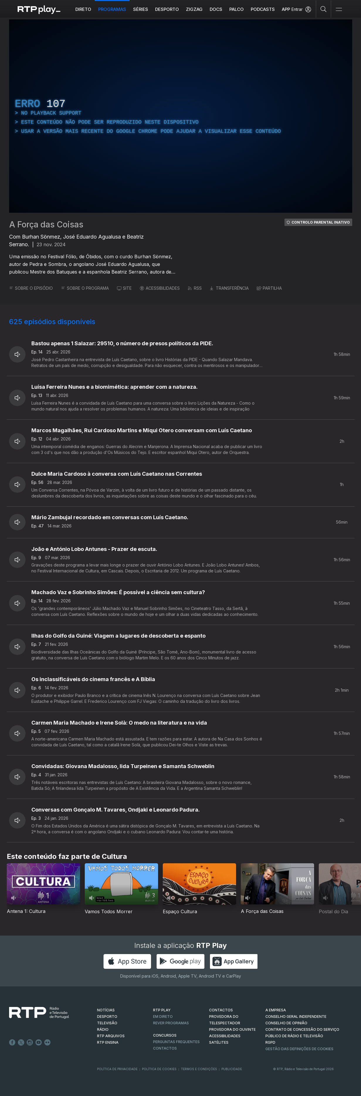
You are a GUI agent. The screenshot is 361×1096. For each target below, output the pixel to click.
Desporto (167, 9)
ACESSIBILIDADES (160, 288)
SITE (124, 288)
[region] (180, 116)
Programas (112, 9)
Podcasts (263, 9)
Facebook (12, 1042)
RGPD (270, 1042)
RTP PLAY (162, 1010)
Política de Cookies (159, 1069)
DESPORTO (107, 1016)
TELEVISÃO (107, 1023)
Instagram (30, 1042)
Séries (140, 9)
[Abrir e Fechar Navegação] (338, 9)
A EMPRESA (275, 1010)
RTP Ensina (107, 1042)
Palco (236, 9)
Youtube (38, 1042)
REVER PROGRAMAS (171, 1023)
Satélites (218, 1042)
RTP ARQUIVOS (111, 1036)
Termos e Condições (199, 1069)
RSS (195, 288)
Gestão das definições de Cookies (299, 1049)
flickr (47, 1042)
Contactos (165, 1048)
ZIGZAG (194, 9)
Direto (83, 9)
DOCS (216, 9)
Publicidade (231, 1069)
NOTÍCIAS (106, 1010)
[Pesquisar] (323, 9)
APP (286, 9)
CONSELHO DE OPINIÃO (286, 1023)
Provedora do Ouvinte (232, 1029)
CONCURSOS (165, 1035)
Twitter (21, 1042)
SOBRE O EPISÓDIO (31, 288)
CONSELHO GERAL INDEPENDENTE (295, 1016)
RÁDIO (103, 1029)
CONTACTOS (221, 1010)
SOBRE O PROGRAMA (85, 288)
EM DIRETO (163, 1016)
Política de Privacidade (117, 1069)
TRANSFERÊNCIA (229, 288)
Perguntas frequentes (176, 1042)
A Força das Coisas (46, 224)
